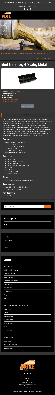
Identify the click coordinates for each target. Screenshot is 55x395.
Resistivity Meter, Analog (44, 58)
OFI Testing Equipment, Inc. (16, 91)
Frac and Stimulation (11, 281)
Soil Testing (7, 327)
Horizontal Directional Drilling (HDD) (16, 306)
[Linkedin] (30, 9)
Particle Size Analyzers (11, 345)
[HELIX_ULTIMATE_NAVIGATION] (51, 15)
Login (34, 6)
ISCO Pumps (8, 330)
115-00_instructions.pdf (10, 99)
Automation (8, 266)
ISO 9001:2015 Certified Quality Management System (19, 2)
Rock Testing (8, 323)
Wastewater (8, 291)
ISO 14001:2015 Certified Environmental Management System (34, 3)
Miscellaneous (8, 348)
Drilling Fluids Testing (11, 270)
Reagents (7, 295)
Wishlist (6, 237)
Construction (8, 316)
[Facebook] (24, 9)
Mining (6, 313)
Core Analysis (8, 277)
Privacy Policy (27, 387)
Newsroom (22, 6)
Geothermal (8, 288)
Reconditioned (8, 337)
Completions (8, 284)
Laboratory (7, 298)
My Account (8, 240)
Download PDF (27, 106)
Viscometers (8, 334)
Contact (27, 378)
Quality (27, 380)
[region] (27, 115)
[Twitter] (27, 9)
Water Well (7, 309)
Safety (6, 302)
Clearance (7, 341)
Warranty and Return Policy (27, 385)
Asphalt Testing (9, 320)
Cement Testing (9, 274)
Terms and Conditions (27, 382)
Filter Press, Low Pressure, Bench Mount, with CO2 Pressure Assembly (26, 53)
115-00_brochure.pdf (10, 101)
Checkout (7, 247)
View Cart (7, 244)
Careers (29, 6)
